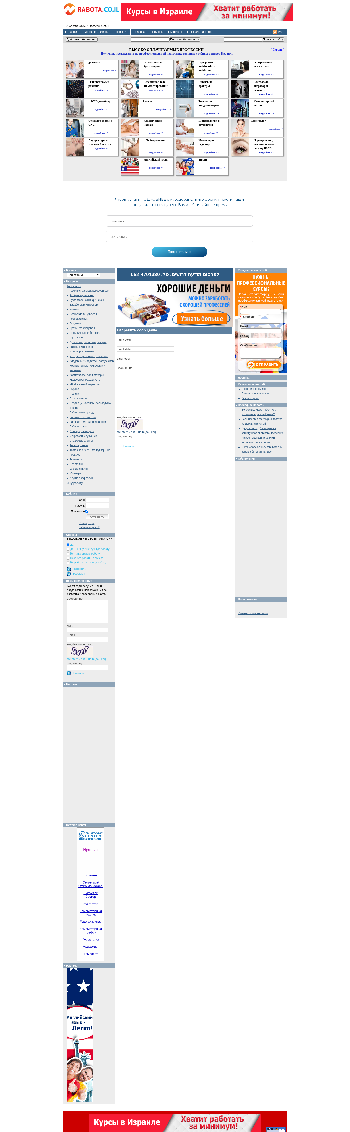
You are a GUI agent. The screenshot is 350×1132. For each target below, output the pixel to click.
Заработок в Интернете (84, 304)
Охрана (74, 389)
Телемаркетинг (79, 445)
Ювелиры (76, 473)
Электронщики (79, 468)
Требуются (74, 286)
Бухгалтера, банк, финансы (87, 300)
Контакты (176, 31)
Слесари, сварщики (82, 431)
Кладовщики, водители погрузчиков (92, 361)
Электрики (76, 464)
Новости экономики (254, 388)
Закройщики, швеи (81, 346)
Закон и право (250, 398)
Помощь (157, 31)
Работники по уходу (82, 412)
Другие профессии (81, 478)
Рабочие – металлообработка (88, 421)
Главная (72, 31)
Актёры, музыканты (82, 295)
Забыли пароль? (89, 527)
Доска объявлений (96, 31)
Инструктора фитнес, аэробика (89, 356)
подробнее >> (110, 70)
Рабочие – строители (83, 417)
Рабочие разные (80, 426)
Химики (74, 309)
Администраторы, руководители (89, 290)
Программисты (79, 398)
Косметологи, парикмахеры (87, 375)
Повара (74, 393)
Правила (139, 31)
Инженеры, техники (82, 351)
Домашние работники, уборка (88, 342)
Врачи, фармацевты (82, 328)
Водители (75, 323)
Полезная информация (256, 393)
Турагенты (76, 459)
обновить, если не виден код (136, 432)
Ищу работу (75, 483)
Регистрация (86, 523)
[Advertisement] (91, 754)
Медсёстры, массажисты (85, 379)
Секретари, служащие (83, 436)
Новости (121, 31)
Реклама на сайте (201, 31)
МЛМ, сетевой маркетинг (85, 384)
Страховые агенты (81, 440)
